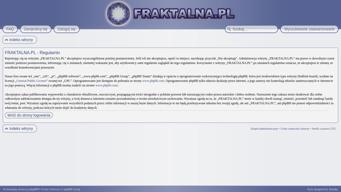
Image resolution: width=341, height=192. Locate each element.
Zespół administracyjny (264, 128)
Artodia (333, 189)
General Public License (31, 81)
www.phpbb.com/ (107, 85)
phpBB (34, 189)
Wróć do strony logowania (28, 115)
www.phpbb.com (153, 81)
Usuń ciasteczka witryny (295, 128)
